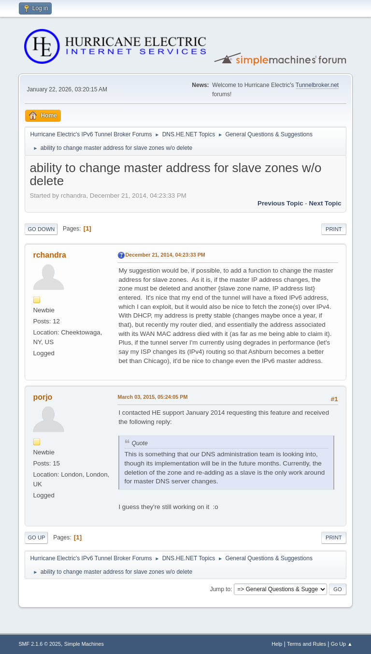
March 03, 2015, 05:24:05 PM (152, 397)
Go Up (36, 537)
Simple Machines (84, 644)
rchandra (49, 255)
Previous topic (280, 203)
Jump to (220, 589)
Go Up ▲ (342, 644)
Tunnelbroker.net (317, 85)
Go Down (41, 229)
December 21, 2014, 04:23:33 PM (165, 255)
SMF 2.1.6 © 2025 (39, 644)
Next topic (325, 203)
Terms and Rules (306, 644)
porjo (42, 397)
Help (276, 644)
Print (334, 229)
